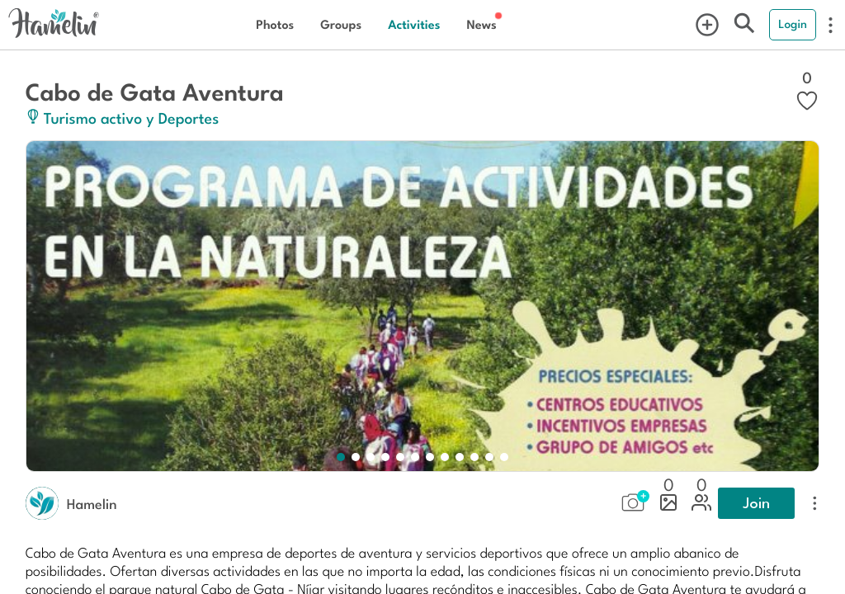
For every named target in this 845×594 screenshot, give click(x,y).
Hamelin (92, 503)
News (481, 24)
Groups (340, 24)
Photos (275, 24)
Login (792, 23)
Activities (414, 24)
